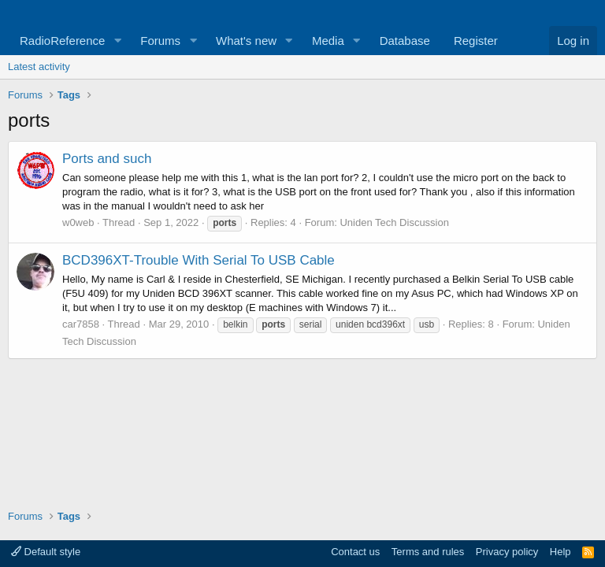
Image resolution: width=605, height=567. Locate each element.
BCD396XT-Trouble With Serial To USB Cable (198, 260)
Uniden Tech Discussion (394, 222)
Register (476, 40)
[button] (117, 40)
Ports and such (106, 158)
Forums (160, 40)
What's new (246, 40)
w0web (78, 222)
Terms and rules (428, 552)
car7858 (80, 324)
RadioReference (62, 40)
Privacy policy (507, 552)
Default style (45, 552)
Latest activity (39, 66)
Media (328, 40)
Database (405, 40)
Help (560, 552)
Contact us (355, 552)
